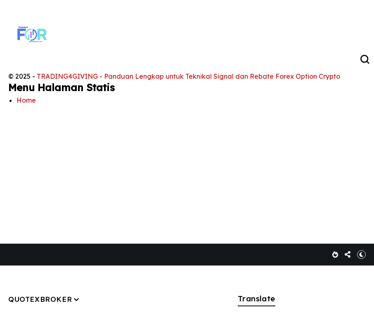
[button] (361, 254)
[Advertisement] (187, 168)
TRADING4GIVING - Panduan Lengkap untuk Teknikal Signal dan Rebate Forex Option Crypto (188, 76)
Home (26, 100)
